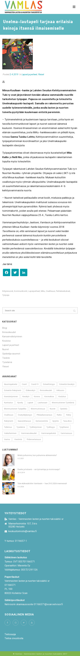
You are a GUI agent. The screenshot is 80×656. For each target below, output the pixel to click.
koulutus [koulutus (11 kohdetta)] (62, 396)
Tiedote (6, 358)
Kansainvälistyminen (12, 336)
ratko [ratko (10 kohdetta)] (59, 415)
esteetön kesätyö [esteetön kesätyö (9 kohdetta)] (66, 384)
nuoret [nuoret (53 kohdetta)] (52, 409)
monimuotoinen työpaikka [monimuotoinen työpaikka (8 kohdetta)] (15, 409)
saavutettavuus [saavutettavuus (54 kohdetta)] (24, 421)
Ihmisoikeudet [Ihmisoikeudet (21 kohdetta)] (46, 390)
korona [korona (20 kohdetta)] (37, 396)
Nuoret (5, 349)
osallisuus (50, 291)
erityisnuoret (7, 291)
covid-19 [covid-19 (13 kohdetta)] (34, 384)
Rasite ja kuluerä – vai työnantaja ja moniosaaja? (39, 469)
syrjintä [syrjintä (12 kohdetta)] (55, 421)
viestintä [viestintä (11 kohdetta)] (18, 439)
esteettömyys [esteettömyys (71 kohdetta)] (49, 384)
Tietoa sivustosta (14, 638)
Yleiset (41, 74)
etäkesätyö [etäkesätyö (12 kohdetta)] (30, 390)
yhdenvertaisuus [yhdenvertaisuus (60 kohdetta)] (34, 439)
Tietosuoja (10, 634)
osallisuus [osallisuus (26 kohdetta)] (8, 415)
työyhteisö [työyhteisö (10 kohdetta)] (64, 427)
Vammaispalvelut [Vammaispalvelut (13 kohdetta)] (48, 433)
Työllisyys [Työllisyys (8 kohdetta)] (50, 427)
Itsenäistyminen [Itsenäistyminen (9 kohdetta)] (11, 396)
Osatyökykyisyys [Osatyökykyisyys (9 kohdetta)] (25, 415)
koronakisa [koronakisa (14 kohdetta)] (49, 396)
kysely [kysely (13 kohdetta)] (20, 403)
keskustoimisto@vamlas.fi (22, 531)
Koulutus (6, 341)
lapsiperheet (34, 291)
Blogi (4, 328)
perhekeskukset (63, 291)
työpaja (5, 295)
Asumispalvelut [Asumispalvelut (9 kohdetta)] (10, 384)
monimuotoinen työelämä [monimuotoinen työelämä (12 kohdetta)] (63, 403)
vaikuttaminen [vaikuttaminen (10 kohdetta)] (10, 433)
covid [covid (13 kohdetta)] (24, 384)
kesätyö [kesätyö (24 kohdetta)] (25, 396)
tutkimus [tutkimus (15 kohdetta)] (8, 427)
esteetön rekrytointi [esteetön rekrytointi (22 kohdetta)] (12, 390)
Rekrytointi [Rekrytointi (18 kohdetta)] (8, 421)
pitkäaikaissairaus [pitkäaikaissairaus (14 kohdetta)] (44, 415)
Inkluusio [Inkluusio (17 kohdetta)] (60, 390)
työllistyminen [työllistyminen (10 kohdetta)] (35, 427)
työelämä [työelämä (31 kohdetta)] (20, 427)
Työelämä (7, 362)
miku (43, 291)
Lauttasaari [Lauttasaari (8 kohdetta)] (42, 403)
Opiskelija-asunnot (11, 353)
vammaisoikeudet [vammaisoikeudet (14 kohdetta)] (29, 433)
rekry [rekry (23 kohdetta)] (68, 415)
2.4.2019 (14, 74)
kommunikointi (20, 291)
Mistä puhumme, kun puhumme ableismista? (37, 455)
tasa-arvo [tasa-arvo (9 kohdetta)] (67, 421)
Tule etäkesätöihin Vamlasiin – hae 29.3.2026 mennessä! (42, 483)
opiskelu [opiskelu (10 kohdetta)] (63, 409)
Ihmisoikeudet (9, 332)
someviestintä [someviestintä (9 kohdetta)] (42, 421)
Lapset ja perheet (29, 74)
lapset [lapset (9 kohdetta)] (30, 403)
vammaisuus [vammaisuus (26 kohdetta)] (66, 433)
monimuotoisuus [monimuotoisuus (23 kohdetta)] (38, 409)
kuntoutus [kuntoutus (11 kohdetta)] (8, 403)
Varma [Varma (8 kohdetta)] (7, 439)
